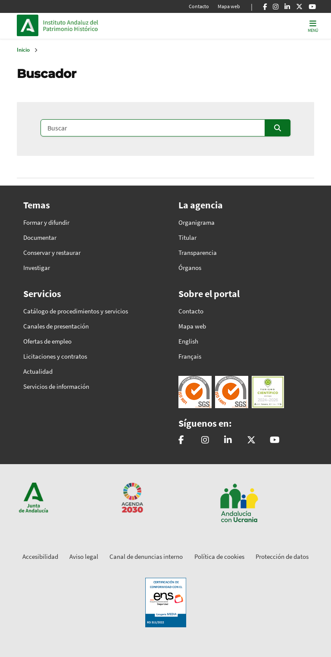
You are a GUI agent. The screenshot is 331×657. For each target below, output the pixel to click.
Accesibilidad (40, 556)
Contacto (199, 6)
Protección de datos (282, 556)
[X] (299, 6)
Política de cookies (219, 556)
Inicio (101, 25)
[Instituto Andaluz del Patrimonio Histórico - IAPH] (228, 440)
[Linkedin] (287, 6)
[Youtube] (312, 6)
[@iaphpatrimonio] (251, 440)
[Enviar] (277, 127)
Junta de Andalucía (30, 25)
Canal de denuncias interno (146, 556)
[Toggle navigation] (313, 25)
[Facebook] (265, 6)
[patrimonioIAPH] (181, 440)
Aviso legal (83, 556)
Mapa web (229, 6)
